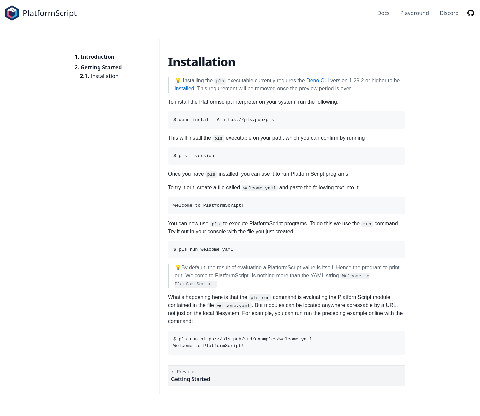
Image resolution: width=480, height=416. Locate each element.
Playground (414, 13)
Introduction (97, 56)
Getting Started (101, 67)
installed (184, 88)
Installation (104, 76)
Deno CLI (317, 80)
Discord (449, 13)
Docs (383, 13)
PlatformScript (50, 13)
